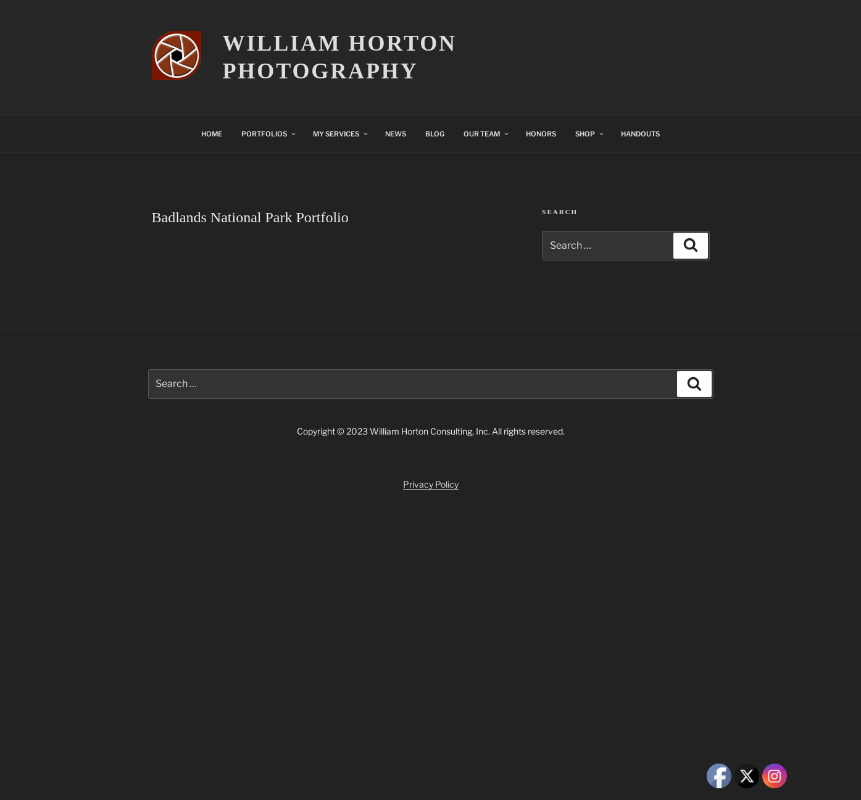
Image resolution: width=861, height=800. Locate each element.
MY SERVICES (341, 134)
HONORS (541, 134)
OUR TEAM (487, 134)
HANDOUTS (640, 134)
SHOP (590, 134)
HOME (211, 134)
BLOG (434, 134)
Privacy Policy (431, 484)
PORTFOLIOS (269, 134)
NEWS (395, 134)
